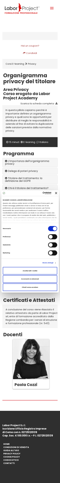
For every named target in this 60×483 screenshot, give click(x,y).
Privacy (32, 63)
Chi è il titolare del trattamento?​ (26, 188)
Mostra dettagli (48, 263)
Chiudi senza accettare (30, 287)
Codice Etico (11, 460)
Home (6, 444)
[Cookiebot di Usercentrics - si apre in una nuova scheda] (38, 193)
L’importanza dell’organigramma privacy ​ (27, 162)
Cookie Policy (11, 456)
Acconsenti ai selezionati (30, 279)
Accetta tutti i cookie (30, 271)
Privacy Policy (11, 453)
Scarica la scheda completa (39, 103)
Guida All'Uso (11, 450)
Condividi (30, 53)
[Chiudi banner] (56, 193)
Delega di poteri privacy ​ (22, 171)
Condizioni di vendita (16, 447)
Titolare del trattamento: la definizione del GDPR (23, 179)
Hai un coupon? (30, 45)
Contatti (9, 463)
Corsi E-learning (15, 63)
